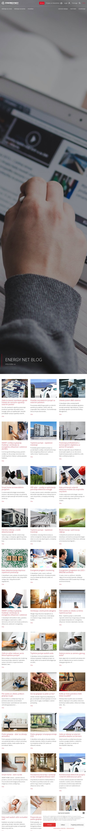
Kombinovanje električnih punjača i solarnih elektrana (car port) (72, 776)
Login (66, 3)
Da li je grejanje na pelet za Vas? (42, 694)
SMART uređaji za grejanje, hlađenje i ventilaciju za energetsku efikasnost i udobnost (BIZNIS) (14, 446)
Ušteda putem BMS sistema (69, 400)
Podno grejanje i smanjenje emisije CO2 (43, 735)
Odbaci (63, 824)
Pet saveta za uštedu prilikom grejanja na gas (13, 695)
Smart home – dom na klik (12, 775)
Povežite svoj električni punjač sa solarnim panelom (42, 401)
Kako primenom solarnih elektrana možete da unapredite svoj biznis (71, 489)
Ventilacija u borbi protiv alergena (43, 611)
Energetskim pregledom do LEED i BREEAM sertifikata (72, 571)
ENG (83, 3)
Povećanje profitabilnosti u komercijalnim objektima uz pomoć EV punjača (69, 445)
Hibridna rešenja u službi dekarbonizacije (11, 531)
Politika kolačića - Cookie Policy (60, 828)
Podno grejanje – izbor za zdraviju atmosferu (14, 735)
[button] (83, 813)
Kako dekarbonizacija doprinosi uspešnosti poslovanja (13, 571)
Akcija (42, 3)
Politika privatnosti (70, 828)
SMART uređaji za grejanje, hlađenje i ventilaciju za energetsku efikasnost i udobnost (14, 613)
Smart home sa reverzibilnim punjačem (13, 488)
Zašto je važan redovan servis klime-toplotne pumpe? (13, 654)
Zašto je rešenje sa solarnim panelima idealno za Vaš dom (70, 735)
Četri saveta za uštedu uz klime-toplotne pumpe (71, 612)
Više (3, 416)
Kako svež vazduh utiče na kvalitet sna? (14, 818)
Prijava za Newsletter (53, 3)
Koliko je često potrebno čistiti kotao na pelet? (70, 695)
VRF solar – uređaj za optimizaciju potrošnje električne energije (43, 488)
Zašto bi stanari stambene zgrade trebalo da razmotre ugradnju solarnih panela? (14, 402)
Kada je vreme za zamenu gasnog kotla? (72, 654)
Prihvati (49, 824)
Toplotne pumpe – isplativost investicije (41, 444)
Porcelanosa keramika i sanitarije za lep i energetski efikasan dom (42, 776)
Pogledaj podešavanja (77, 824)
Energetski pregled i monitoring (42, 570)
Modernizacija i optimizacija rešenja (69, 531)
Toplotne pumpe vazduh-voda (41, 653)
